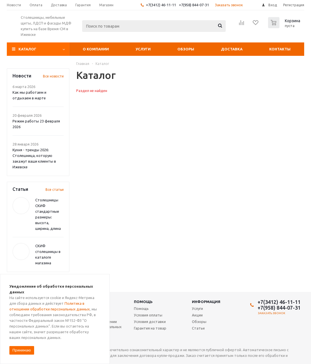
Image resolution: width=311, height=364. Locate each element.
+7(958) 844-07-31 (194, 5)
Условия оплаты (148, 315)
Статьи (198, 328)
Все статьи (54, 189)
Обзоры (185, 49)
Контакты (280, 49)
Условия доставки (150, 322)
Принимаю (22, 350)
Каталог (27, 49)
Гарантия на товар (150, 328)
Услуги (143, 49)
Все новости (53, 76)
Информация (206, 302)
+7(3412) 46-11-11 (161, 5)
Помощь (143, 302)
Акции (197, 315)
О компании (96, 49)
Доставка (231, 49)
